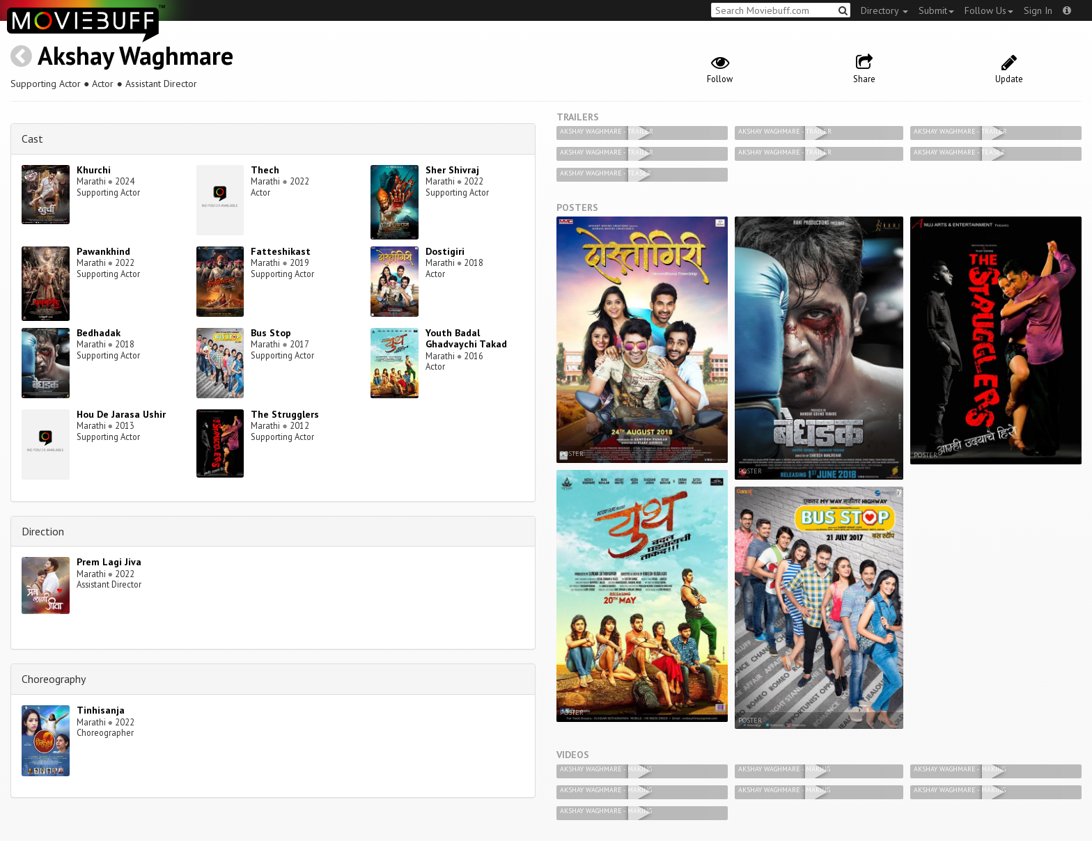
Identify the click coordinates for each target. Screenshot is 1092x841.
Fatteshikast (281, 251)
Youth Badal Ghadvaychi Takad (466, 339)
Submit (936, 10)
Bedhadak (98, 333)
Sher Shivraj (452, 170)
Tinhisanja (101, 710)
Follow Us (989, 10)
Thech (265, 170)
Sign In (1038, 10)
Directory (884, 10)
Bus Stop (271, 333)
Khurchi (94, 170)
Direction (43, 531)
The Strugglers (285, 414)
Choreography (54, 679)
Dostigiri (445, 251)
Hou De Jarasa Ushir (121, 414)
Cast (32, 139)
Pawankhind (103, 251)
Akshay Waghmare (135, 55)
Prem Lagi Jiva (109, 562)
